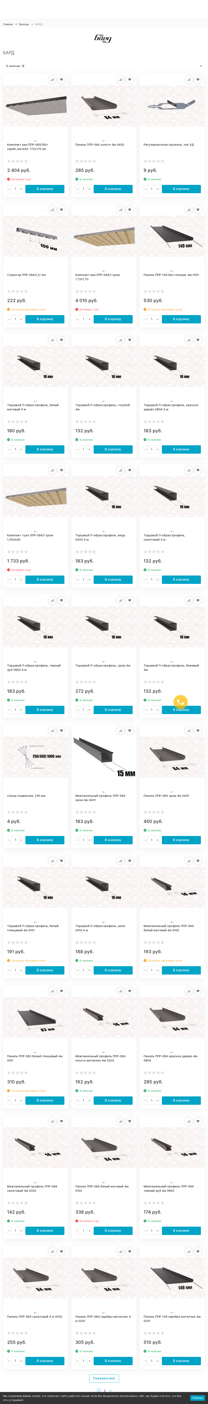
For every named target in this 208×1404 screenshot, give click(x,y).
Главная (8, 24)
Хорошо (197, 1397)
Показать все (104, 1378)
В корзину (45, 189)
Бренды (24, 24)
